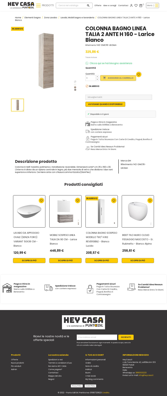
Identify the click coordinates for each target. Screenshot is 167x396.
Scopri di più (29, 260)
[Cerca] (74, 5)
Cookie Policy (90, 386)
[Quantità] (90, 78)
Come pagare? (55, 369)
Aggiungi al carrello (118, 78)
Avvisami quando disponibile (105, 104)
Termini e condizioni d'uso (60, 363)
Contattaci (123, 5)
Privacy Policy (77, 386)
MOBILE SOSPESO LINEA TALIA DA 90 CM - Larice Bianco (63, 239)
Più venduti (16, 366)
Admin (14, 369)
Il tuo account (94, 354)
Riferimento (90, 45)
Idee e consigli (109, 5)
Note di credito (92, 366)
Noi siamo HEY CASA (57, 366)
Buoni (87, 372)
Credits (105, 392)
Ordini (88, 363)
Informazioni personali (95, 359)
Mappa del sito (55, 376)
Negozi (51, 379)
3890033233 (141, 372)
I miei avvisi (90, 376)
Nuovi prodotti (17, 363)
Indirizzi (88, 369)
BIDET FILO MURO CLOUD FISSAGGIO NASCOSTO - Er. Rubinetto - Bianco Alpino (137, 239)
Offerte (97, 5)
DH (129, 160)
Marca (124, 160)
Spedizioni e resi (55, 359)
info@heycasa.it (146, 375)
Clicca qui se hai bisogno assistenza (108, 63)
